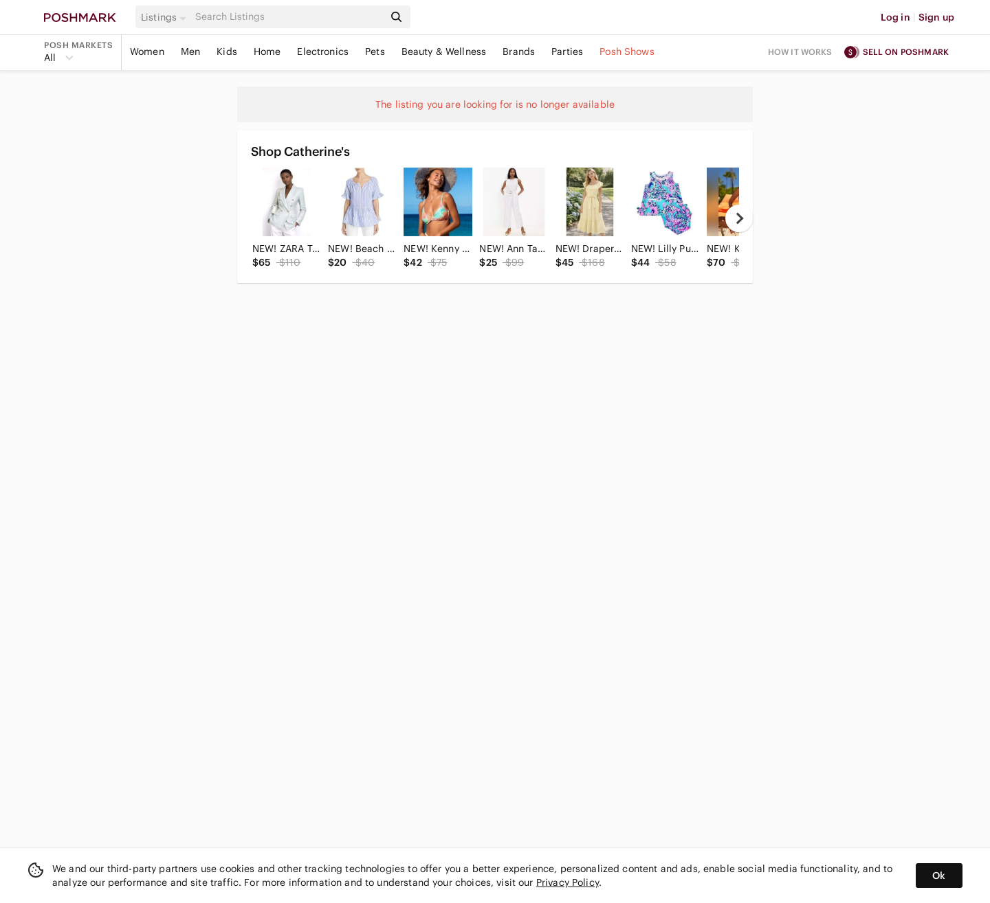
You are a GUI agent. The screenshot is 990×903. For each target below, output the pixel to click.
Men (190, 51)
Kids (227, 51)
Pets (375, 51)
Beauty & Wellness (444, 51)
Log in (895, 17)
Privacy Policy (567, 882)
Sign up (936, 17)
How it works (800, 52)
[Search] (288, 16)
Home (267, 51)
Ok (938, 875)
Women (147, 51)
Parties (567, 51)
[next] (739, 218)
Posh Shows (627, 51)
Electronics (323, 51)
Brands (519, 51)
